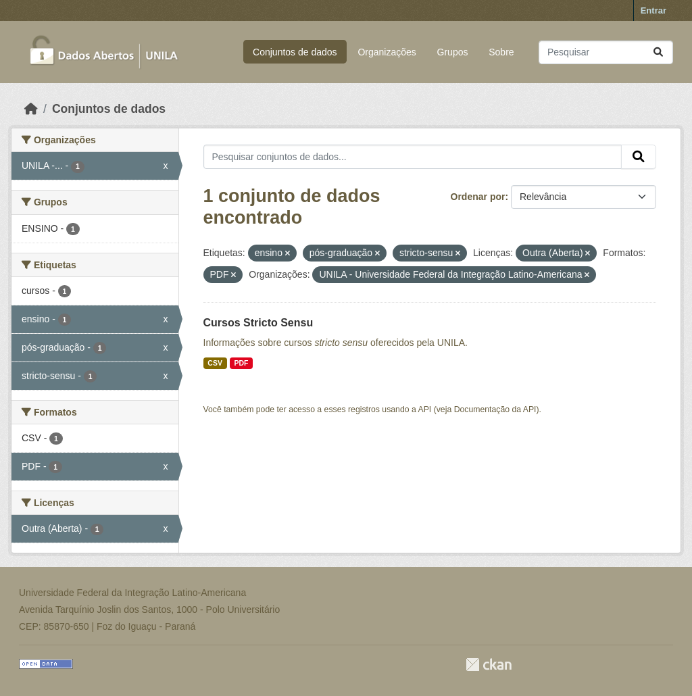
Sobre (501, 52)
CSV (214, 363)
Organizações (386, 52)
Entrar (653, 10)
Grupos (452, 52)
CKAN (489, 664)
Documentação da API (495, 409)
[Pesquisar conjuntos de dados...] (606, 52)
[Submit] (658, 52)
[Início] (31, 109)
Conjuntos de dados (295, 52)
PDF (241, 363)
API (425, 409)
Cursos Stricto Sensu (258, 322)
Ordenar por (478, 196)
